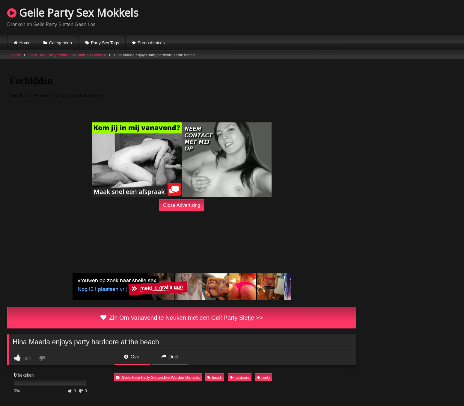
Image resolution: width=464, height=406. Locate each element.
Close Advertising (181, 205)
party (263, 377)
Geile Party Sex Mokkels (72, 12)
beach (214, 377)
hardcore (240, 377)
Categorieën (60, 42)
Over (132, 356)
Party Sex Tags (105, 42)
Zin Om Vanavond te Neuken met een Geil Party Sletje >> (181, 317)
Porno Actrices (151, 42)
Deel (170, 356)
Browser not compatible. (387, 17)
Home (25, 42)
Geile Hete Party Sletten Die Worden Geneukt (67, 55)
